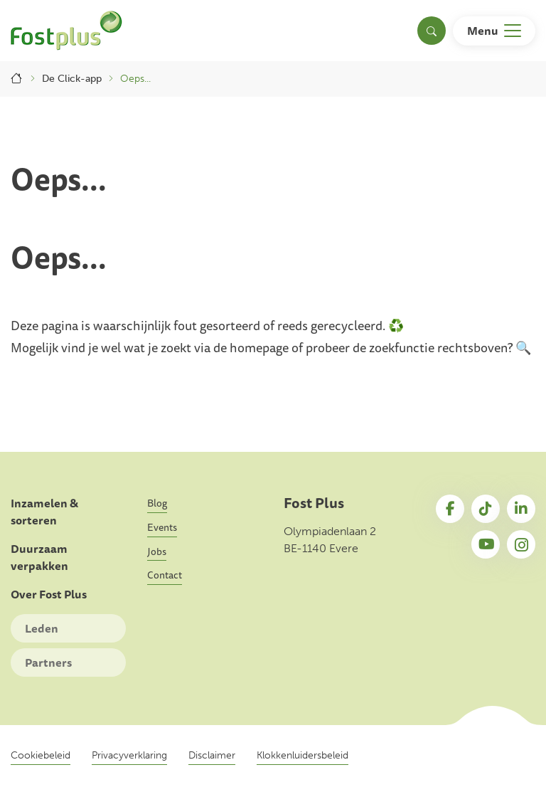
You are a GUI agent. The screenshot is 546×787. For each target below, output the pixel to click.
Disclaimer (211, 755)
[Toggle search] (431, 30)
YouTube (485, 544)
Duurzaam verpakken (39, 557)
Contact (164, 575)
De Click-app (72, 79)
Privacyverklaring (129, 755)
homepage (259, 347)
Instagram (521, 544)
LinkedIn (521, 509)
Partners (48, 662)
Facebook (450, 509)
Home (17, 79)
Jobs (156, 551)
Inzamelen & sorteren (44, 512)
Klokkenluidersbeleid (302, 755)
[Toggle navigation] (494, 31)
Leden (41, 628)
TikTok (485, 509)
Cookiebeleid (40, 755)
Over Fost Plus (49, 594)
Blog (157, 503)
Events (162, 527)
